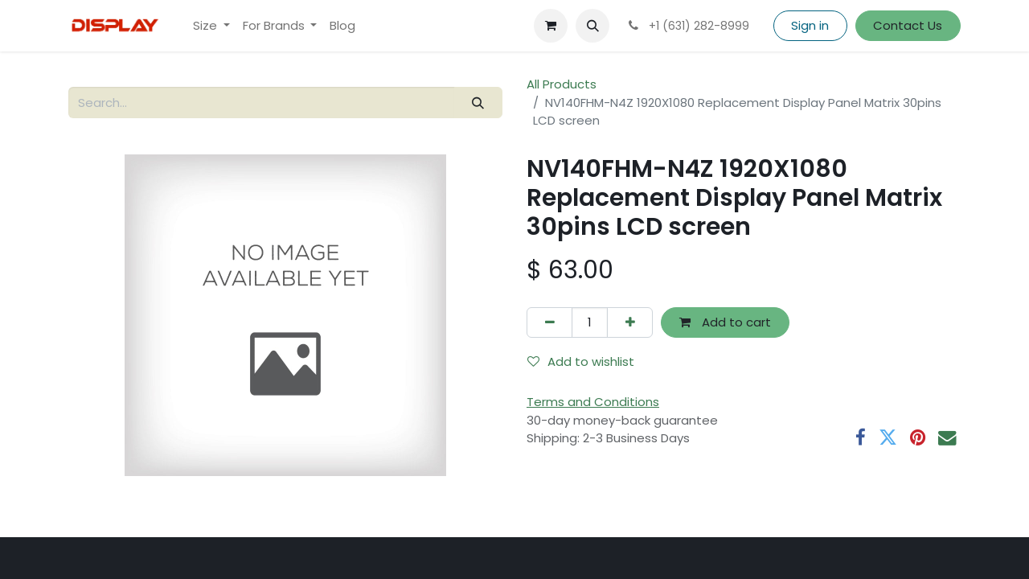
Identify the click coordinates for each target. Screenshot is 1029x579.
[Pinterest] (917, 438)
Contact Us (907, 25)
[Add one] (630, 323)
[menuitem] (211, 26)
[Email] (947, 438)
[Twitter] (888, 438)
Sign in (810, 25)
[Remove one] (549, 323)
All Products (561, 84)
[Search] (478, 102)
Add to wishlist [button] (580, 361)
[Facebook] (860, 438)
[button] (592, 26)
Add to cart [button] (725, 322)
